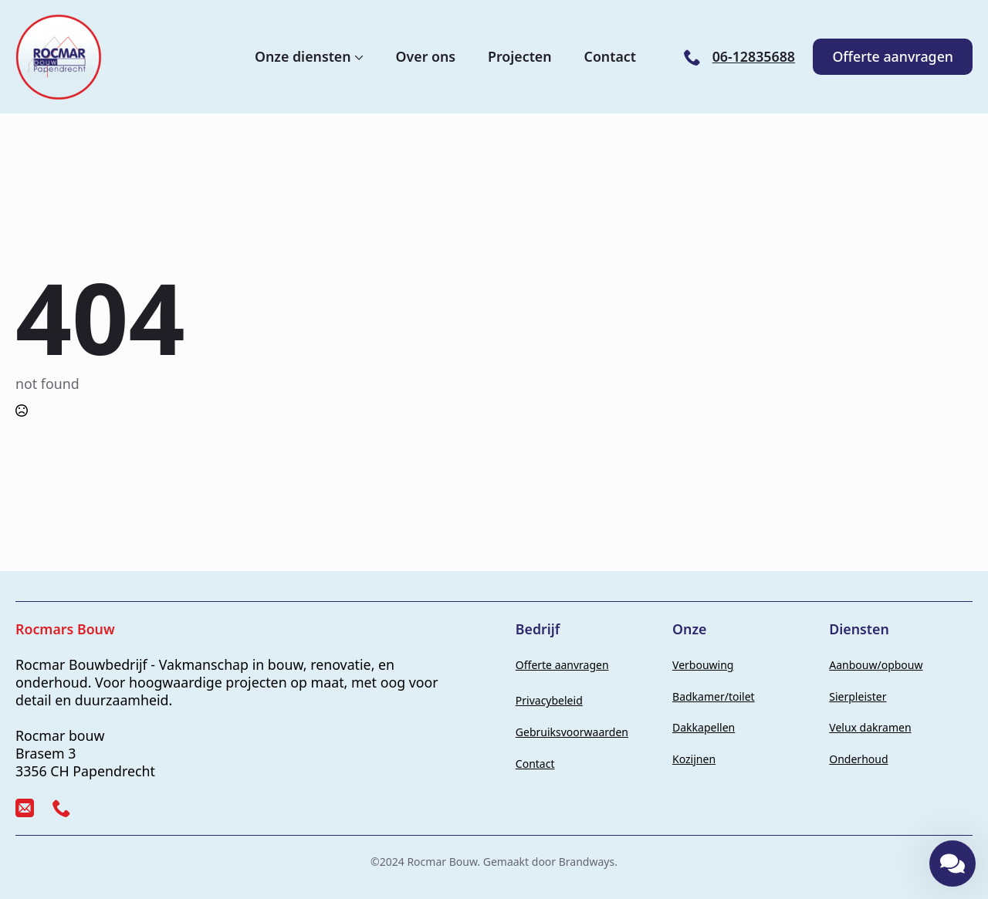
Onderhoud (858, 759)
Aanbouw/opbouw (875, 664)
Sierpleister (857, 696)
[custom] (24, 808)
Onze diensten (303, 57)
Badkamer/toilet (713, 696)
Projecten (520, 57)
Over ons (426, 57)
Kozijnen (694, 759)
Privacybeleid (549, 700)
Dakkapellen (703, 727)
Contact (610, 57)
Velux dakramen (870, 727)
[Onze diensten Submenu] (357, 57)
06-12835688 (753, 57)
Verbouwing (702, 664)
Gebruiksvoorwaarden (572, 732)
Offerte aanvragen (562, 664)
